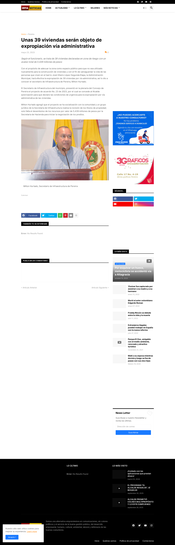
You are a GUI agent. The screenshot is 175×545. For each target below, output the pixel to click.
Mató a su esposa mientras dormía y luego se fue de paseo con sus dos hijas (140, 358)
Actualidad (61, 8)
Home (48, 8)
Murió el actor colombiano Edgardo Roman (140, 301)
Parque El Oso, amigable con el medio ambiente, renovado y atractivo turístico (139, 343)
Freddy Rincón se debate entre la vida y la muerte (139, 314)
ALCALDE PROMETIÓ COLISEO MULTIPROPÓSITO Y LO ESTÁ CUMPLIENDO (141, 501)
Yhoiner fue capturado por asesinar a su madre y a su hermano (140, 288)
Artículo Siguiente (99, 287)
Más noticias (111, 8)
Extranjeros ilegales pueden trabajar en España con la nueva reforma (140, 327)
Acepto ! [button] (12, 537)
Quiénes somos (109, 541)
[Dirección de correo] (133, 426)
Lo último (79, 8)
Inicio (23, 2)
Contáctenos (66, 2)
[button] (144, 8)
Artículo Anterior (30, 287)
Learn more (32, 531)
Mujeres (95, 8)
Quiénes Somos (34, 2)
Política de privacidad (50, 2)
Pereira (31, 34)
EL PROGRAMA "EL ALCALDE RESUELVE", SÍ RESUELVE (139, 487)
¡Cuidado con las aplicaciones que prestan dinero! (139, 473)
